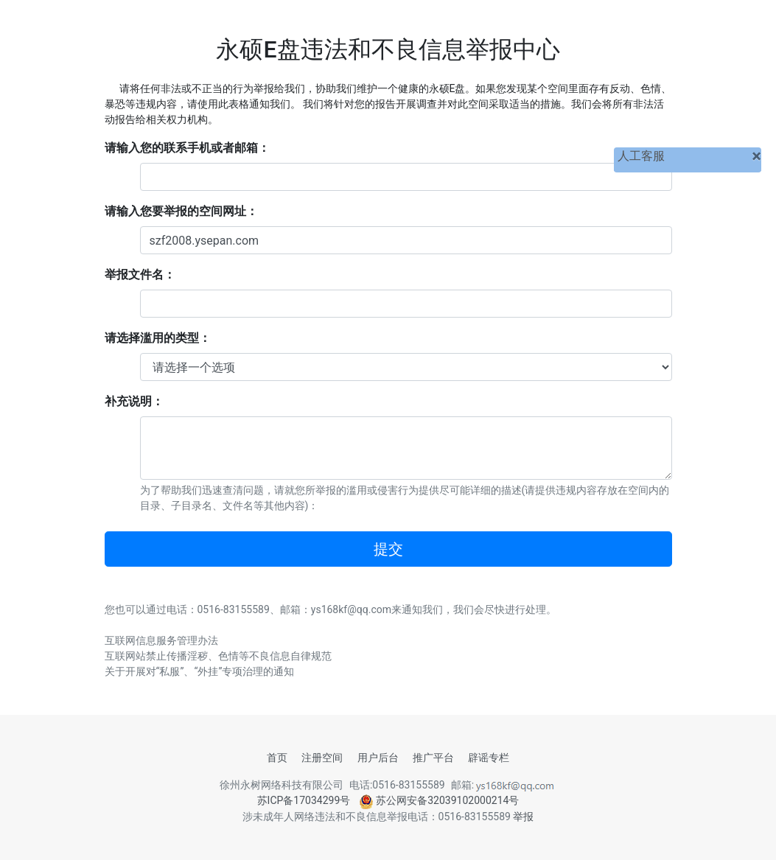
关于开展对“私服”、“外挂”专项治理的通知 (200, 671)
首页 (277, 757)
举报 (523, 816)
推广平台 (433, 757)
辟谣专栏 (488, 757)
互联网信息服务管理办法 (161, 640)
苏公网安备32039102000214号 (439, 800)
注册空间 (322, 757)
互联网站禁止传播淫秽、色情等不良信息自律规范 (218, 656)
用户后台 (378, 757)
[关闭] (756, 156)
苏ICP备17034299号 (304, 800)
